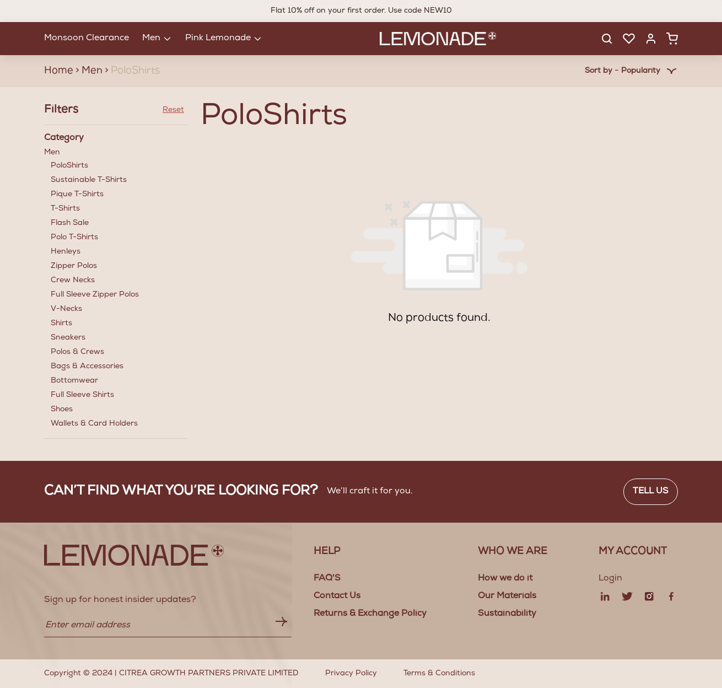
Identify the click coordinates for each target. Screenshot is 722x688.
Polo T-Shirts (74, 237)
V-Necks (66, 309)
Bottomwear (74, 381)
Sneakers (68, 338)
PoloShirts (69, 166)
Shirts (61, 323)
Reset (173, 110)
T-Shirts (65, 209)
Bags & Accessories (87, 366)
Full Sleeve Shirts (82, 395)
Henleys (65, 252)
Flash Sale (70, 223)
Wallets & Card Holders (94, 424)
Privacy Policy (351, 674)
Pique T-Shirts (77, 194)
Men (115, 290)
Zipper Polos (74, 266)
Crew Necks (73, 280)
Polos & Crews (77, 352)
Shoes (62, 409)
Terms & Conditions (439, 674)
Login (610, 578)
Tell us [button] (651, 491)
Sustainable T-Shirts (89, 180)
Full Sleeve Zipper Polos (95, 295)
